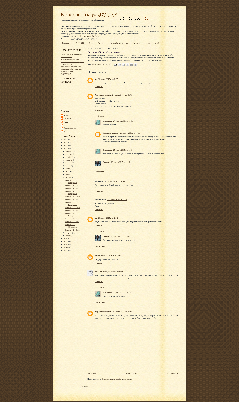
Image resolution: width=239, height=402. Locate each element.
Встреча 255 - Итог (72, 199)
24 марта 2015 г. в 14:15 (123, 121)
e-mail (78, 36)
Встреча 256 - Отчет (72, 185)
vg (65, 131)
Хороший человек (103, 95)
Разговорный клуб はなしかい (91, 14)
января (68, 235)
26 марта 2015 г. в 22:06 (122, 312)
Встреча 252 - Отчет (72, 230)
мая (67, 171)
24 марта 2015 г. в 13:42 (111, 255)
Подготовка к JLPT (68, 64)
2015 (65, 148)
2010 (65, 250)
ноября (68, 154)
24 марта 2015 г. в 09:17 (117, 181)
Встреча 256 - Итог (72, 188)
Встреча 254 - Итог (72, 210)
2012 (65, 244)
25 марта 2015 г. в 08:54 (113, 271)
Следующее (92, 373)
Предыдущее (172, 373)
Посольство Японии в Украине (72, 62)
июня (68, 168)
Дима (66, 122)
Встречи (101, 43)
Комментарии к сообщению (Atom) (117, 379)
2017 (65, 142)
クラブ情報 (79, 43)
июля (68, 166)
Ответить (99, 86)
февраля (69, 233)
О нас (90, 43)
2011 (65, 247)
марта (68, 177)
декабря (69, 151)
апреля (68, 174)
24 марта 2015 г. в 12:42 (108, 218)
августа (69, 163)
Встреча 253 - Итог (72, 222)
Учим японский (152, 43)
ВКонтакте (86, 36)
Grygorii (106, 162)
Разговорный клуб (70, 128)
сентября (69, 160)
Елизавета (67, 125)
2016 (65, 145)
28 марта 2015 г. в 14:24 (121, 162)
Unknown (67, 118)
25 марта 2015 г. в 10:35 (130, 133)
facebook (96, 36)
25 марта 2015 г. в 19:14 (123, 150)
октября (69, 157)
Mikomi (67, 115)
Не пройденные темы (119, 43)
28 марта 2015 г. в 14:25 (121, 236)
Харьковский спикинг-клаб (71, 66)
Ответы (101, 116)
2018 (65, 140)
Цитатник (137, 43)
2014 (65, 238)
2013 (65, 241)
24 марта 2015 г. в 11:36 (117, 199)
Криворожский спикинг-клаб (71, 69)
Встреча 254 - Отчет (72, 208)
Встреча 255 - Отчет (72, 196)
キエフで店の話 (67, 74)
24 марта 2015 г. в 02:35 (108, 79)
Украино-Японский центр (70, 59)
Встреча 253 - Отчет (72, 219)
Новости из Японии (68, 71)
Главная (65, 43)
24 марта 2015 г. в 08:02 (122, 95)
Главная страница (132, 373)
